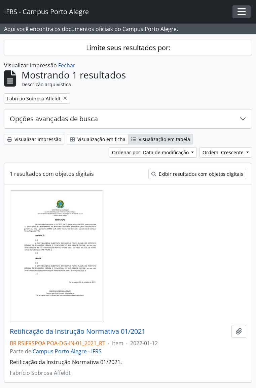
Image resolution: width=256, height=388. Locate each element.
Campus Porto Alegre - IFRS (67, 351)
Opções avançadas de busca (54, 118)
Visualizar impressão (34, 139)
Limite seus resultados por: (128, 47)
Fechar (66, 65)
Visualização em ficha (97, 139)
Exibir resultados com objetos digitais (197, 174)
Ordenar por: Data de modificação (151, 152)
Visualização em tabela (160, 139)
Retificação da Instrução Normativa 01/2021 (77, 331)
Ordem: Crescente (224, 152)
